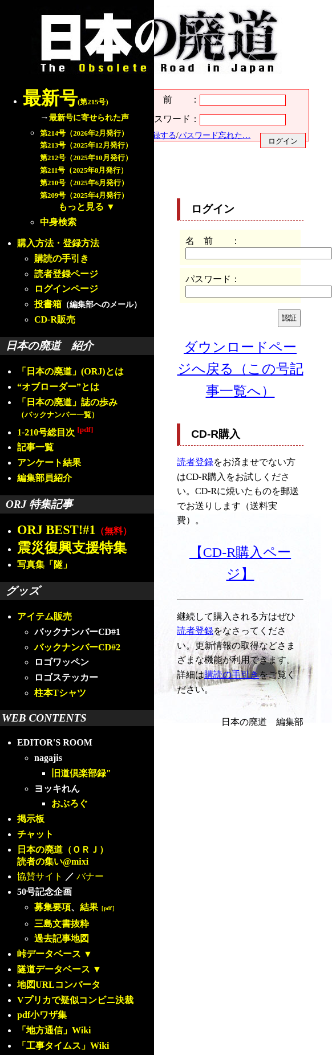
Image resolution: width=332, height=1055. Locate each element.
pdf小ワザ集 (42, 1015)
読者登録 (195, 462)
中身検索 (58, 222)
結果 (99, 907)
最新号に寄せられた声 (89, 117)
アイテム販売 (44, 616)
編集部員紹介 (44, 478)
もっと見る (81, 206)
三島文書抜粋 (61, 923)
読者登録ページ (66, 274)
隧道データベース (53, 969)
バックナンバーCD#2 (77, 647)
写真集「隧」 (44, 564)
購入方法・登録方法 (58, 243)
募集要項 (52, 907)
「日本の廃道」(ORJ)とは (70, 371)
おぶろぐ (69, 803)
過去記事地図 (61, 938)
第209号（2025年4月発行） (84, 195)
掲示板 (30, 819)
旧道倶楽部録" (81, 773)
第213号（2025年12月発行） (86, 145)
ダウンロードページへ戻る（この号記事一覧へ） (240, 369)
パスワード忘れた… (214, 135)
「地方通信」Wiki (54, 1030)
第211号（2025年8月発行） (84, 170)
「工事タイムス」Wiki (63, 1045)
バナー (90, 876)
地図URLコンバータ (58, 984)
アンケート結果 (49, 462)
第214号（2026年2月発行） (84, 133)
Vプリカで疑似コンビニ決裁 (75, 1000)
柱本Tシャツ (60, 693)
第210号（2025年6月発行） (84, 183)
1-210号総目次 (55, 432)
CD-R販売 (54, 319)
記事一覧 (35, 447)
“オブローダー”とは (58, 387)
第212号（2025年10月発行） (86, 158)
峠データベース (49, 954)
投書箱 (48, 304)
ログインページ (66, 289)
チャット (35, 834)
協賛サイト (40, 876)
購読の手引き (61, 258)
